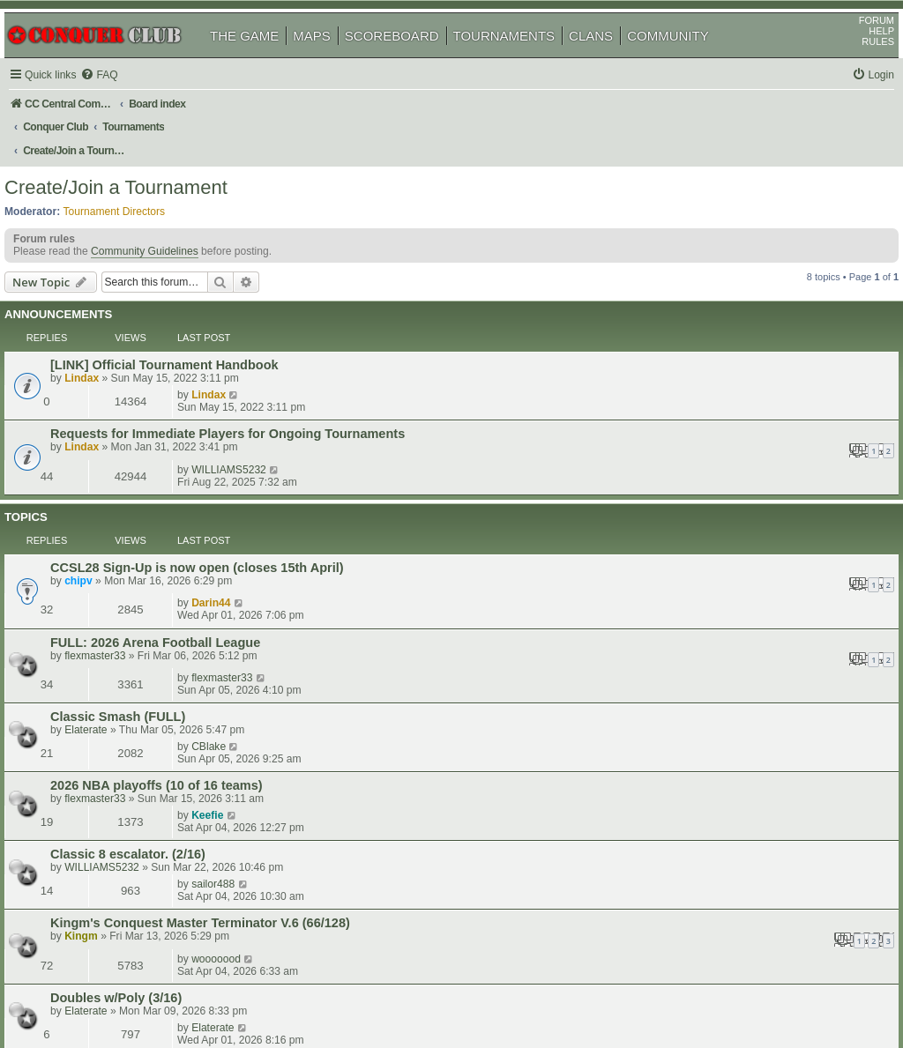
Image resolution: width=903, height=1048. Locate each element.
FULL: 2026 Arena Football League (180, 488)
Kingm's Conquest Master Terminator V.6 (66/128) (225, 644)
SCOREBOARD (412, 60)
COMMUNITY (688, 60)
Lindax (106, 342)
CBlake (690, 529)
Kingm (106, 657)
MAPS (332, 60)
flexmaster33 (119, 501)
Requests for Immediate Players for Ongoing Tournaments (252, 367)
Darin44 (692, 445)
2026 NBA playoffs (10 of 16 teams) (181, 568)
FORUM (856, 45)
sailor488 (694, 604)
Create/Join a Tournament (136, 171)
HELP (861, 55)
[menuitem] (123, 100)
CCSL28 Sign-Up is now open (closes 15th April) (222, 446)
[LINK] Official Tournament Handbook (189, 329)
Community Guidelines (165, 241)
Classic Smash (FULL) (142, 530)
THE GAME (264, 60)
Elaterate (110, 543)
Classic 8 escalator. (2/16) (152, 605)
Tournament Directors (135, 195)
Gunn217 (111, 737)
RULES (857, 66)
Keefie (689, 567)
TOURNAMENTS (525, 60)
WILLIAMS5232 (710, 366)
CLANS (611, 60)
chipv (103, 459)
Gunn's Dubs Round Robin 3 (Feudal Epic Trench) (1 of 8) (249, 724)
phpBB (96, 990)
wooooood (697, 643)
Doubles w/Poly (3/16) (140, 686)
